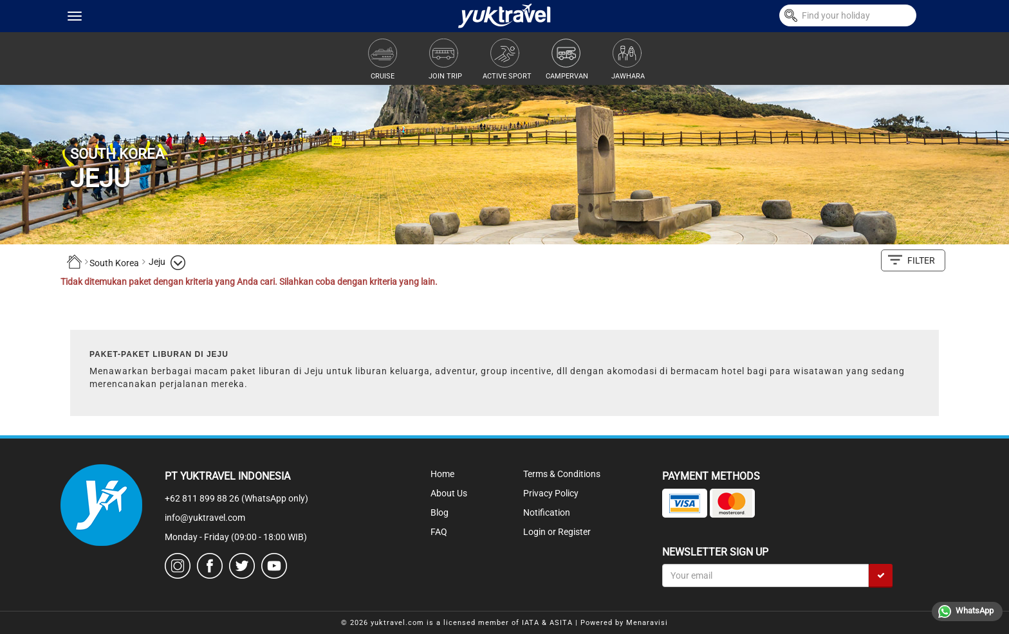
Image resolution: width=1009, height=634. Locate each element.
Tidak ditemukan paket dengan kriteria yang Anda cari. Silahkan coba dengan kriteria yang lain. (249, 281)
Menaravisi (647, 623)
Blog (439, 512)
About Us (448, 493)
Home (442, 474)
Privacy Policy (551, 493)
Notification (546, 512)
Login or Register (557, 532)
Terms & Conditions (561, 474)
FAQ (438, 532)
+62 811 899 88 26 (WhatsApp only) (236, 498)
